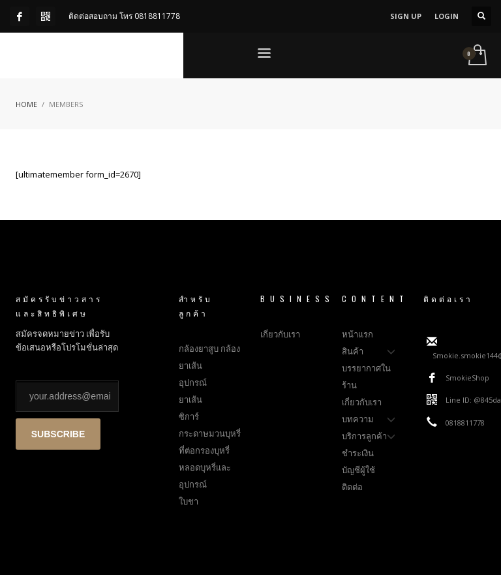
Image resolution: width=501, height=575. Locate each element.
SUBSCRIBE (58, 434)
